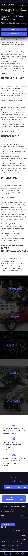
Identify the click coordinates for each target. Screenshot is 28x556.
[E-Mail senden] (17, 553)
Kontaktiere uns (8, 524)
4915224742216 (23, 518)
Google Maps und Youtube (9, 19)
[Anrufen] (5, 553)
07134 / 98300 (23, 515)
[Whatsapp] (11, 553)
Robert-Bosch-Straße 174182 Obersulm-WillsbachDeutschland (8, 511)
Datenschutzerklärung (16, 11)
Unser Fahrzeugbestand (14, 499)
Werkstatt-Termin (12, 487)
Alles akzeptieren (14, 34)
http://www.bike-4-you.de (21, 520)
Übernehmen (14, 29)
